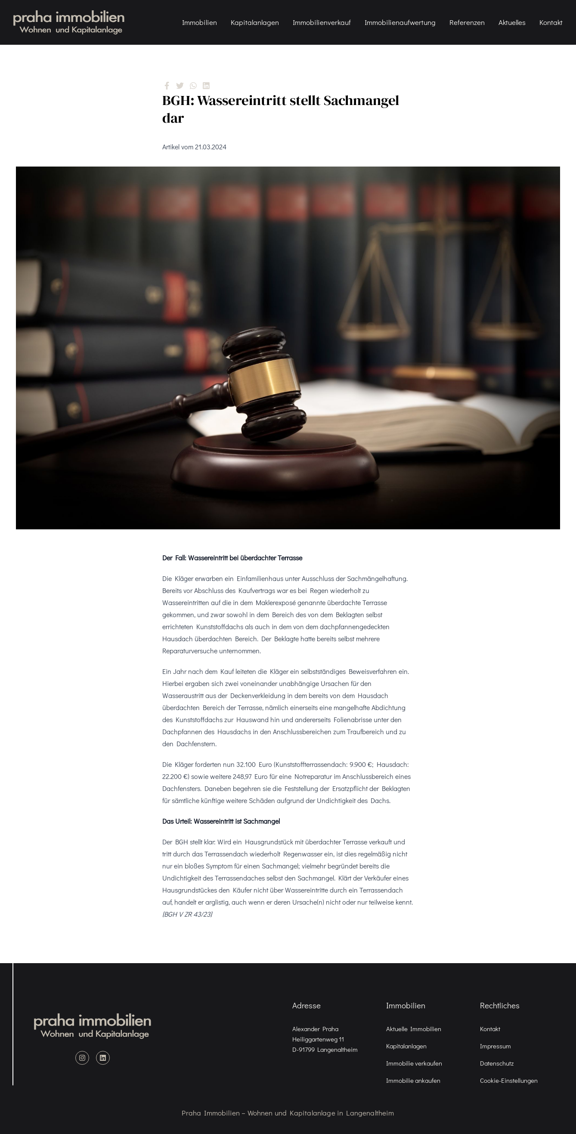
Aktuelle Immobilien (413, 1028)
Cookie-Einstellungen (509, 1080)
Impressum (495, 1045)
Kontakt (552, 22)
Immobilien (200, 22)
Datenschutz (497, 1063)
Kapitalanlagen (256, 22)
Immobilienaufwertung (401, 22)
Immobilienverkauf (323, 22)
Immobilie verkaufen (414, 1063)
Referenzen (468, 22)
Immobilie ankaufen (413, 1080)
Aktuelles (512, 22)
